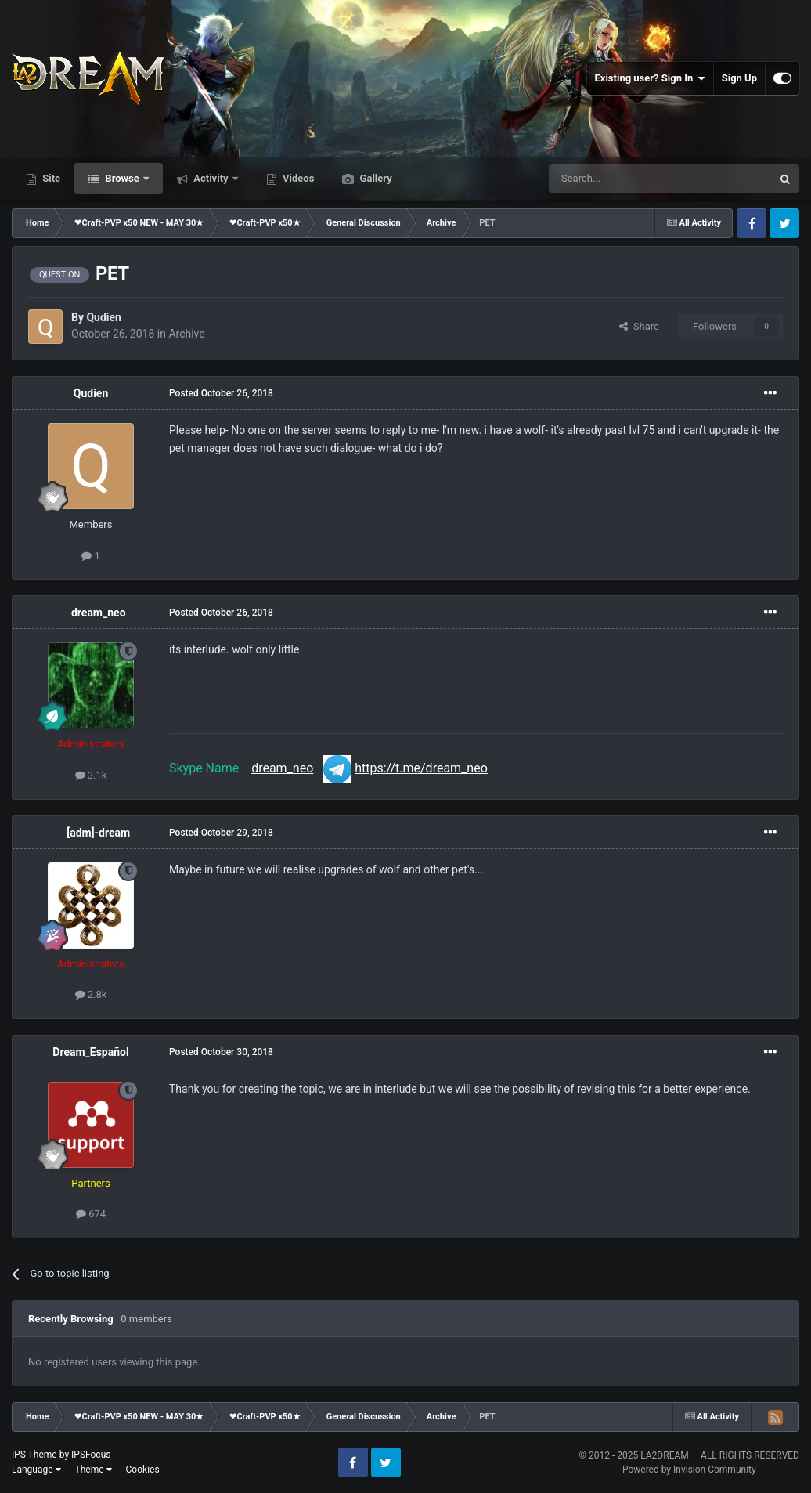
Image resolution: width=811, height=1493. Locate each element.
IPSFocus (90, 1454)
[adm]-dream (98, 832)
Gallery (374, 178)
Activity (211, 178)
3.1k (91, 775)
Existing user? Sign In (650, 78)
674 (91, 1214)
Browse (122, 178)
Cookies (143, 1469)
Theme (93, 1469)
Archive (186, 333)
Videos (297, 178)
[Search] (623, 178)
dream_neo (98, 612)
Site (50, 178)
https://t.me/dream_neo (421, 768)
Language (36, 1469)
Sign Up (739, 78)
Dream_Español (90, 1052)
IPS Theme (34, 1454)
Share (639, 326)
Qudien (103, 317)
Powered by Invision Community (689, 1469)
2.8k (91, 994)
